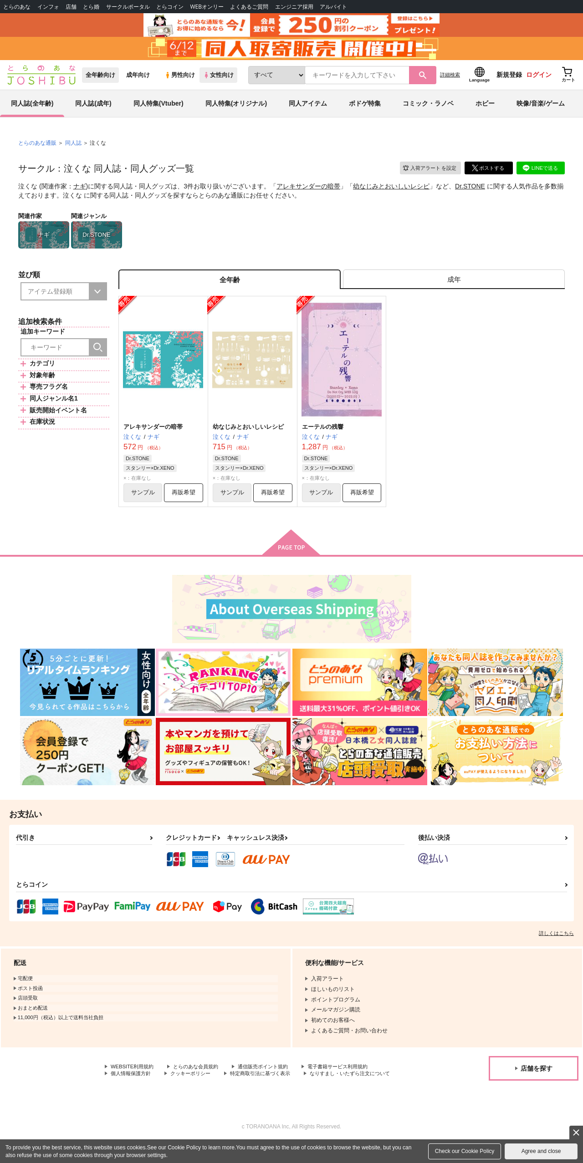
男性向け (179, 82)
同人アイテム (308, 111)
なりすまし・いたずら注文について (154, 1093)
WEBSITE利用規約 (134, 1078)
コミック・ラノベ (428, 111)
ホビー (485, 111)
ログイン (539, 82)
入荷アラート (426, 175)
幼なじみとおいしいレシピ (391, 194)
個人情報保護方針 (132, 1085)
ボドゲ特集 (365, 111)
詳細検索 (450, 82)
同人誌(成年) (93, 111)
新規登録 (509, 82)
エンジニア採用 (294, 6)
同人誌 (73, 150)
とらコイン (170, 6)
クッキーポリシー (196, 1085)
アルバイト (333, 6)
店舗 (71, 6)
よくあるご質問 (249, 6)
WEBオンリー (207, 6)
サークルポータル (128, 6)
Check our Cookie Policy (465, 1151)
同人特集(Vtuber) (158, 111)
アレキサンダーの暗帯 (308, 194)
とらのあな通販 (37, 150)
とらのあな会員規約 (201, 1078)
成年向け (138, 82)
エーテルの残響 (322, 436)
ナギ (79, 194)
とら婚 (91, 6)
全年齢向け (100, 82)
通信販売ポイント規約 (272, 1078)
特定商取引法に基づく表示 (270, 1085)
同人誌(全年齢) (32, 111)
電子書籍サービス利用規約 (352, 1078)
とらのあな (17, 6)
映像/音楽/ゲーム (541, 111)
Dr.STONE (470, 194)
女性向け (218, 82)
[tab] (454, 288)
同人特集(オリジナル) (236, 111)
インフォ (48, 6)
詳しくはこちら (556, 944)
